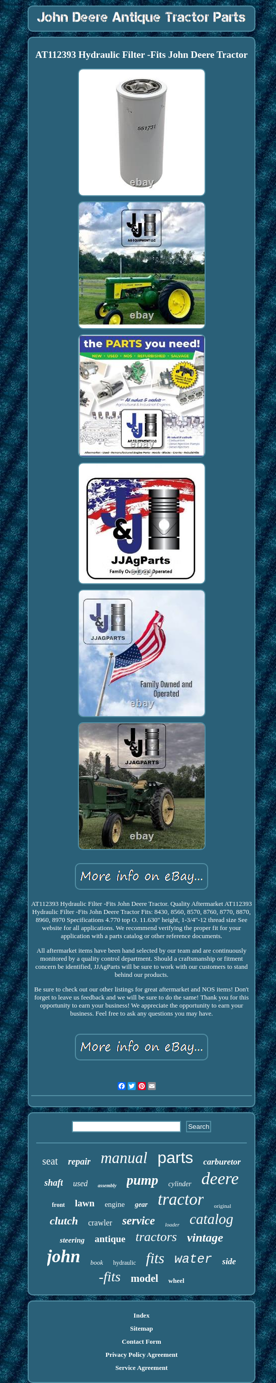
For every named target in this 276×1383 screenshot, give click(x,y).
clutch (64, 1220)
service (138, 1220)
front (58, 1204)
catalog (211, 1219)
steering (72, 1240)
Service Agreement (141, 1367)
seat (50, 1161)
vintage (205, 1237)
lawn (85, 1203)
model (144, 1278)
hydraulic (124, 1262)
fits (155, 1258)
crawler (100, 1222)
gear (141, 1204)
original (222, 1206)
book (96, 1262)
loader (172, 1224)
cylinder (180, 1184)
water (193, 1259)
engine (115, 1204)
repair (79, 1162)
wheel (176, 1280)
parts (175, 1157)
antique (110, 1239)
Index (142, 1315)
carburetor (222, 1162)
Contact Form (141, 1341)
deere (220, 1178)
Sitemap (141, 1328)
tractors (156, 1237)
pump (142, 1180)
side (229, 1261)
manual (124, 1158)
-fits (110, 1276)
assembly (107, 1185)
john (63, 1256)
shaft (53, 1183)
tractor (181, 1199)
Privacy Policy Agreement (141, 1354)
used (80, 1183)
